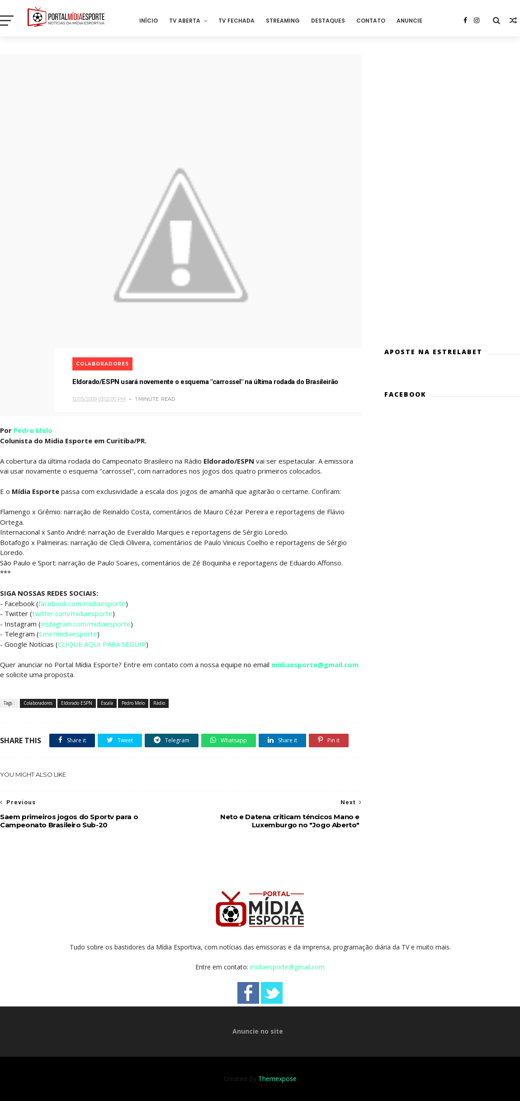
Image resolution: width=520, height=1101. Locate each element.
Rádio (159, 703)
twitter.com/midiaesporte (72, 613)
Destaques (328, 20)
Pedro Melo (33, 430)
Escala (107, 703)
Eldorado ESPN (76, 703)
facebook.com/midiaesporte (82, 603)
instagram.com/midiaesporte (86, 623)
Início (148, 20)
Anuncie (409, 20)
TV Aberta (184, 20)
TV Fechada (236, 20)
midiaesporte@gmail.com (315, 664)
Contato (370, 20)
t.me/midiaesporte (68, 633)
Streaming (283, 20)
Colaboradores (102, 364)
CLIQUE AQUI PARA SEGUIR (102, 644)
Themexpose (277, 1078)
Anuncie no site (257, 1031)
